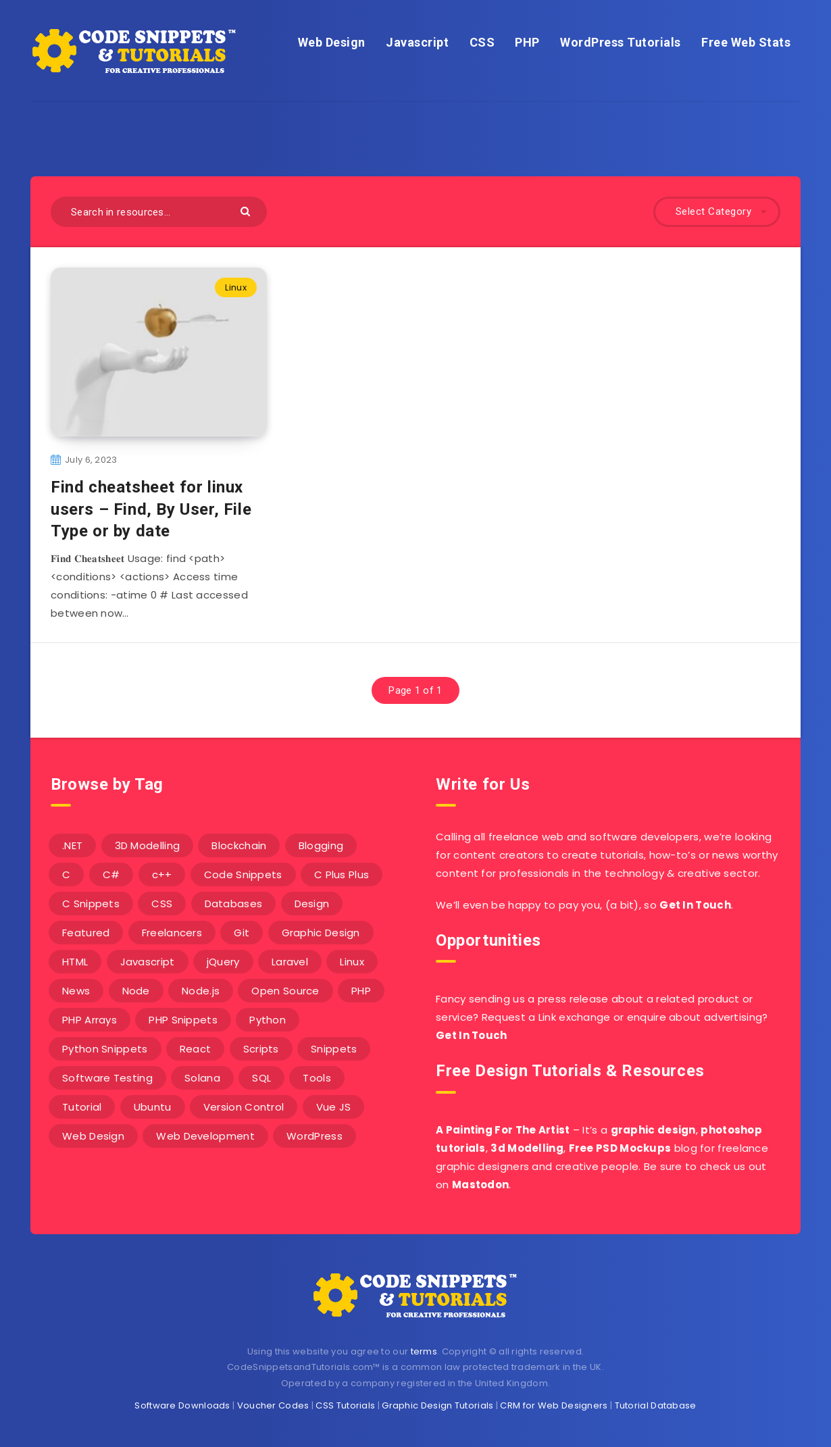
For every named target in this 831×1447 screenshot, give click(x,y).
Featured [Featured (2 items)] (85, 932)
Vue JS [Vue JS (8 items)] (333, 1107)
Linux (236, 287)
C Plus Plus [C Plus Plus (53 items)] (341, 874)
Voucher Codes (273, 1405)
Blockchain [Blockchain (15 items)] (238, 845)
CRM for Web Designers (553, 1405)
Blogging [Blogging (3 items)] (321, 845)
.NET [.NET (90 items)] (72, 845)
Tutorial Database (656, 1405)
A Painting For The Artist (503, 1130)
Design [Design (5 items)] (312, 903)
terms (424, 1351)
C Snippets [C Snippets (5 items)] (91, 903)
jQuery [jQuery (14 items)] (223, 962)
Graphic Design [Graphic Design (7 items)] (321, 932)
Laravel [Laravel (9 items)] (290, 962)
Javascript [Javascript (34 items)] (147, 962)
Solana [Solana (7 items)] (202, 1078)
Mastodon (480, 1184)
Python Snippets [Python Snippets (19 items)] (105, 1049)
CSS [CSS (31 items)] (161, 903)
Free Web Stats (745, 42)
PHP (527, 42)
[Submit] (247, 210)
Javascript (417, 42)
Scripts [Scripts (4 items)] (261, 1049)
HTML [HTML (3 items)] (75, 962)
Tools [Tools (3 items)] (317, 1078)
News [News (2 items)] (76, 991)
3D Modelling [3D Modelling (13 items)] (147, 845)
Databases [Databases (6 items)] (234, 903)
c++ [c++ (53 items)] (162, 874)
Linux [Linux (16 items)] (352, 962)
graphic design (653, 1130)
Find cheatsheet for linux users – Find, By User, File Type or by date (151, 509)
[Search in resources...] (159, 212)
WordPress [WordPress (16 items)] (314, 1136)
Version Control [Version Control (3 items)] (243, 1107)
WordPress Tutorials (620, 42)
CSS (482, 42)
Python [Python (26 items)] (267, 1020)
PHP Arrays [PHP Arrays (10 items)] (89, 1020)
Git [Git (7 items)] (241, 932)
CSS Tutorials (345, 1405)
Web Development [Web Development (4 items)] (205, 1136)
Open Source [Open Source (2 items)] (285, 991)
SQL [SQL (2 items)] (261, 1078)
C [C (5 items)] (66, 874)
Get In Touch (695, 905)
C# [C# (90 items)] (111, 874)
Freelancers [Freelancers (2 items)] (172, 932)
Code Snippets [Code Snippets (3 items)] (243, 874)
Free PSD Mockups (620, 1148)
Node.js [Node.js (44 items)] (201, 991)
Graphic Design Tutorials (437, 1405)
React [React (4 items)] (195, 1049)
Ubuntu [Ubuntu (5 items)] (153, 1107)
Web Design (332, 42)
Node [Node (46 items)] (136, 991)
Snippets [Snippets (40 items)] (334, 1049)
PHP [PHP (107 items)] (361, 991)
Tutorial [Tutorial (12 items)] (81, 1107)
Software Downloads (182, 1405)
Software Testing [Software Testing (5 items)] (107, 1078)
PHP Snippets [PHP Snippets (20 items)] (183, 1020)
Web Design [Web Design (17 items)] (93, 1136)
